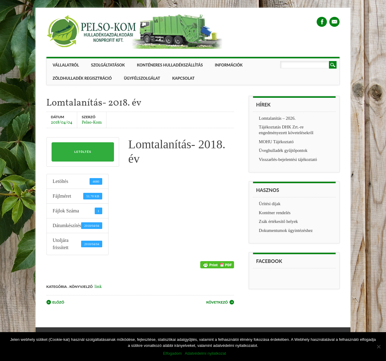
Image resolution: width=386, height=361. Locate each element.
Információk (228, 65)
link (98, 287)
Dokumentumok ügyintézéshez (286, 230)
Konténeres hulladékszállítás (170, 65)
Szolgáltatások (108, 65)
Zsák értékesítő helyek (278, 221)
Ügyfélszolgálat (142, 78)
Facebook (322, 22)
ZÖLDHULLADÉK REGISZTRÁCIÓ (82, 78)
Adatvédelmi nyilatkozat (205, 353)
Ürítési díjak (269, 203)
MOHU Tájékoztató (276, 141)
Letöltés (82, 152)
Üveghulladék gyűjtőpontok (283, 150)
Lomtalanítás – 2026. (277, 118)
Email (334, 22)
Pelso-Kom (92, 122)
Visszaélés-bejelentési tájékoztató (288, 159)
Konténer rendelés (274, 212)
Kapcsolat (183, 78)
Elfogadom (172, 353)
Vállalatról (66, 65)
